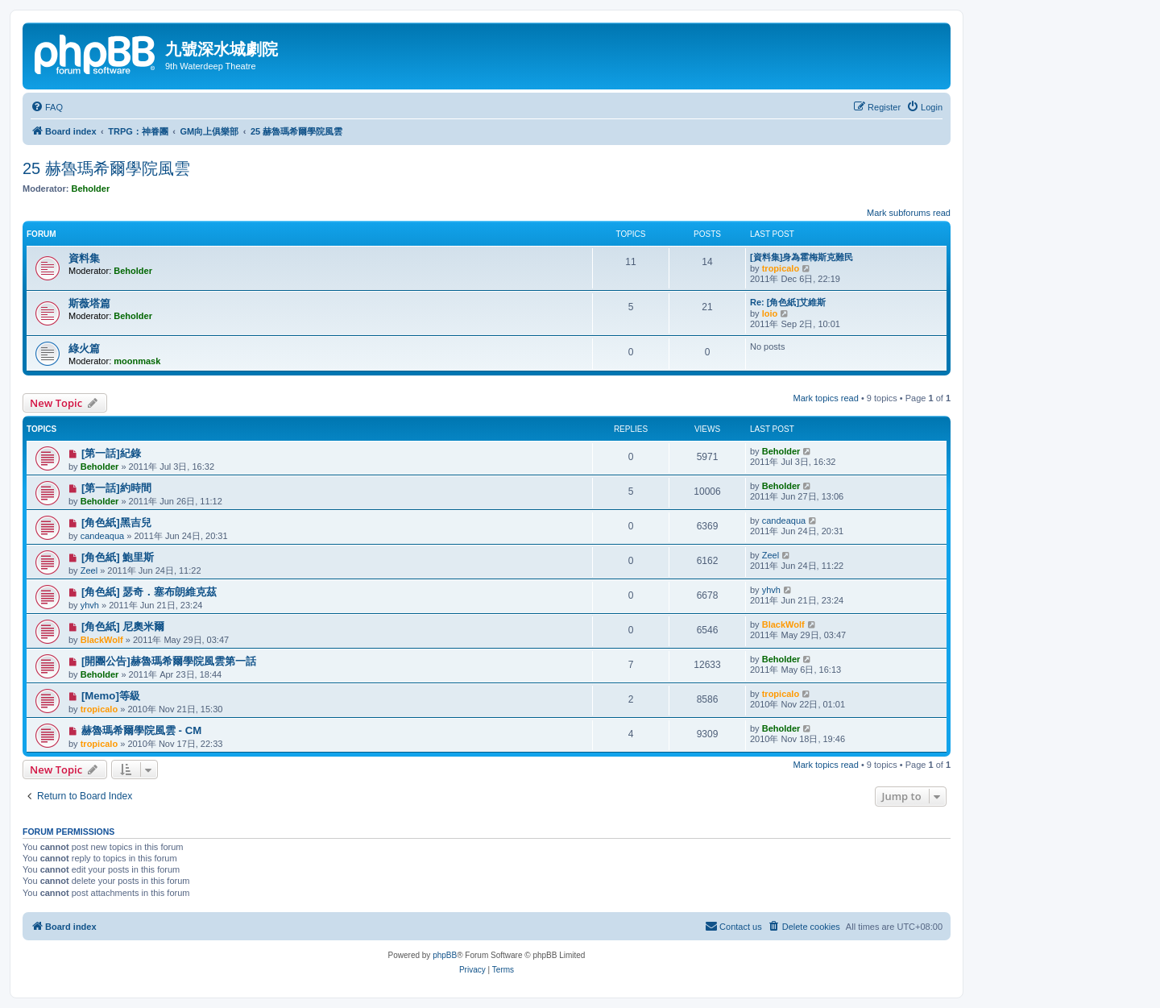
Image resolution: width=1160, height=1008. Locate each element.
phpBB (445, 955)
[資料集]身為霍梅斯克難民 (801, 257)
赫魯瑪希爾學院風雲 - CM (141, 730)
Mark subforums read (909, 213)
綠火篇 (84, 348)
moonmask (137, 361)
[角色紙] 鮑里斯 (117, 557)
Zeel (89, 570)
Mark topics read (826, 398)
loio (770, 313)
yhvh (90, 605)
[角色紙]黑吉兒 (116, 522)
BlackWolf (102, 640)
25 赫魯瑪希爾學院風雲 (106, 168)
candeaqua (102, 536)
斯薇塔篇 (89, 303)
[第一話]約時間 (116, 488)
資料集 (84, 258)
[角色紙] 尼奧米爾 (122, 626)
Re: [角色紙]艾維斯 (788, 302)
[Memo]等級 (110, 696)
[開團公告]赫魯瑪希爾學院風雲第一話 (168, 661)
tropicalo (780, 268)
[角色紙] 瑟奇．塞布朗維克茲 (149, 592)
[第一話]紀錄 (111, 453)
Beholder (91, 188)
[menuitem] (47, 107)
